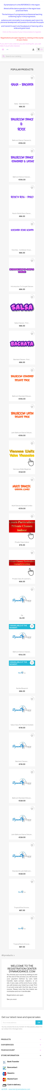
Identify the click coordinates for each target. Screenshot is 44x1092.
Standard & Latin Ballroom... (22, 871)
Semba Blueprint (22, 688)
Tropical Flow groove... (22, 907)
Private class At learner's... (22, 579)
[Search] (22, 56)
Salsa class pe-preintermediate (22, 725)
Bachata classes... (22, 761)
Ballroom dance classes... (22, 652)
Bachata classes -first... (22, 359)
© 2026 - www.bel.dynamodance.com (16, 1089)
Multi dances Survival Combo (22, 506)
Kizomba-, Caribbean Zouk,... (22, 250)
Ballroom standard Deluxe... (22, 396)
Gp (22, 615)
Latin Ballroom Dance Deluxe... (22, 433)
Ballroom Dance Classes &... (22, 140)
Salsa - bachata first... (22, 104)
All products (8, 955)
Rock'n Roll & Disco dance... (22, 213)
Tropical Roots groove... (22, 944)
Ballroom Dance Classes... (22, 177)
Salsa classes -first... (22, 323)
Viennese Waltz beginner (22, 469)
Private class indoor (22, 542)
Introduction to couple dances (22, 286)
